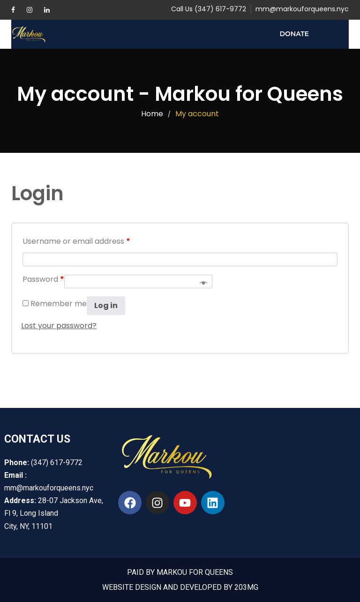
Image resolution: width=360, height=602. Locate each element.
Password (43, 279)
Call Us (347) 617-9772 (208, 9)
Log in (106, 305)
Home (152, 113)
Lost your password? (59, 325)
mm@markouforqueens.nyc (302, 9)
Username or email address (76, 241)
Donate (294, 34)
